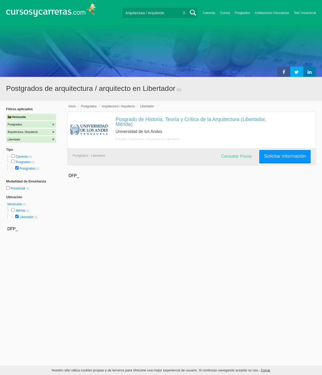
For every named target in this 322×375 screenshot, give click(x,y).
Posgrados (242, 12)
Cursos (225, 12)
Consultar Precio (236, 156)
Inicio (72, 106)
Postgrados (27, 168)
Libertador (27, 217)
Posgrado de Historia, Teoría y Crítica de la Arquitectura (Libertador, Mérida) (191, 121)
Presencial (18, 188)
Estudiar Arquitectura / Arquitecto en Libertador (148, 139)
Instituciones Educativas (272, 12)
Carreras (209, 12)
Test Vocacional (305, 12)
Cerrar (265, 370)
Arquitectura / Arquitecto (118, 106)
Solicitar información (285, 156)
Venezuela (15, 204)
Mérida (20, 210)
